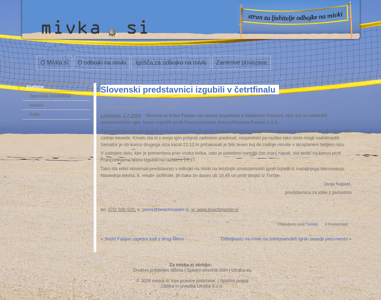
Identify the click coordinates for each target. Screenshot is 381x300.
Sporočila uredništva (50, 96)
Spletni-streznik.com (207, 270)
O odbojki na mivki (102, 62)
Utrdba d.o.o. (210, 286)
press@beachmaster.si (165, 209)
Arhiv (34, 114)
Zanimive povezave (241, 62)
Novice (36, 105)
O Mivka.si (54, 62)
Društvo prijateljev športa (158, 270)
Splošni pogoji (234, 280)
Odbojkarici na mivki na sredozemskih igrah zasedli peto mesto (284, 238)
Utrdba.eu (241, 270)
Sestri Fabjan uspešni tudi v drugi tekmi (144, 238)
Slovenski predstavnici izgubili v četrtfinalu (188, 89)
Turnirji (312, 224)
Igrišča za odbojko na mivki (170, 62)
